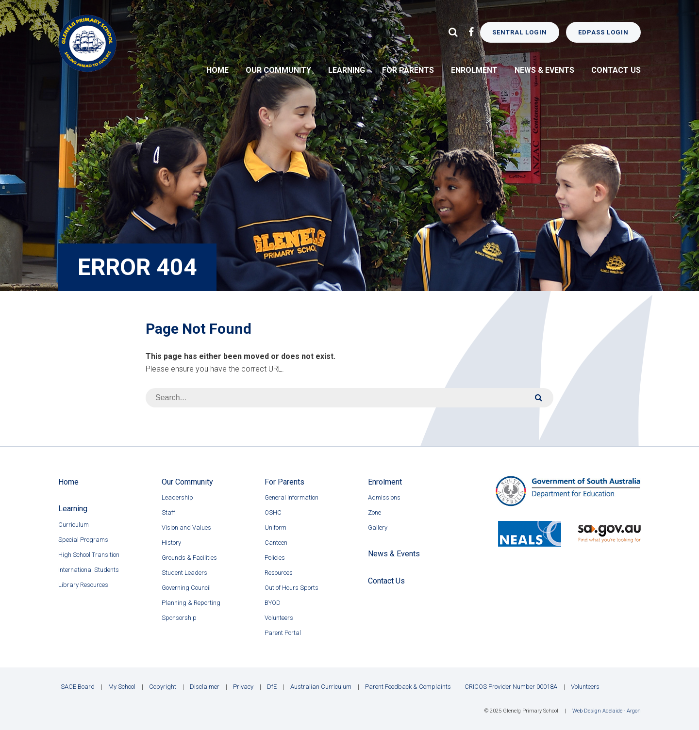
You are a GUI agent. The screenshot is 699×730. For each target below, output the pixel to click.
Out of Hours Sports (291, 587)
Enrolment (474, 70)
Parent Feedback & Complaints (408, 686)
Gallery (377, 527)
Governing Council (186, 587)
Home (217, 70)
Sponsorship (179, 617)
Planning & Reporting (191, 602)
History (171, 542)
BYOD (273, 602)
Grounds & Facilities (189, 557)
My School (121, 686)
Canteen (276, 542)
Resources (279, 572)
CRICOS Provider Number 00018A (511, 686)
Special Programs (83, 539)
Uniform (275, 527)
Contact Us (616, 70)
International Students (88, 569)
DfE (272, 686)
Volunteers (279, 617)
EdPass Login (603, 32)
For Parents (408, 70)
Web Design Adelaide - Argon (606, 711)
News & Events (544, 70)
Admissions (384, 497)
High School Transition (88, 554)
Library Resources (83, 584)
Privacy (243, 686)
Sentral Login (519, 32)
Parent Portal (283, 632)
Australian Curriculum (320, 686)
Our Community (278, 70)
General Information (291, 497)
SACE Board (78, 686)
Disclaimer (204, 686)
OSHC (273, 512)
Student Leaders (184, 572)
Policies (275, 557)
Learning (346, 70)
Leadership (177, 497)
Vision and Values (186, 527)
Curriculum (73, 524)
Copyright (162, 686)
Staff (168, 512)
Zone (374, 512)
